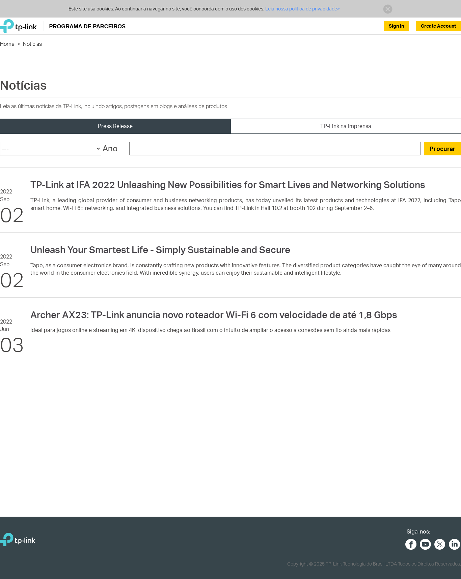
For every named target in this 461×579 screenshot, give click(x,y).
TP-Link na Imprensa (345, 125)
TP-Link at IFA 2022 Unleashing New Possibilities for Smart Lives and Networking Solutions (227, 184)
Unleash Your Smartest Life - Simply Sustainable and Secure (160, 249)
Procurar (443, 148)
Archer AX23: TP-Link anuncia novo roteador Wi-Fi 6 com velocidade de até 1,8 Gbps (213, 314)
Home (7, 43)
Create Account (438, 26)
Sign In (396, 26)
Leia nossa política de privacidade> (302, 8)
